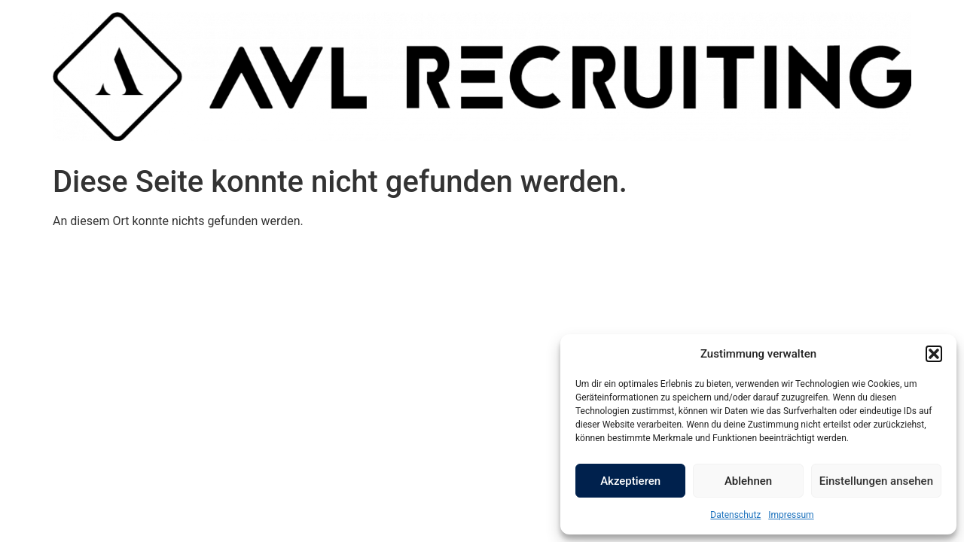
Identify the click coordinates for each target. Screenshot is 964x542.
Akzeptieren (630, 481)
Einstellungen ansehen (876, 481)
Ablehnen (748, 481)
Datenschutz (735, 515)
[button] (933, 353)
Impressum (790, 515)
